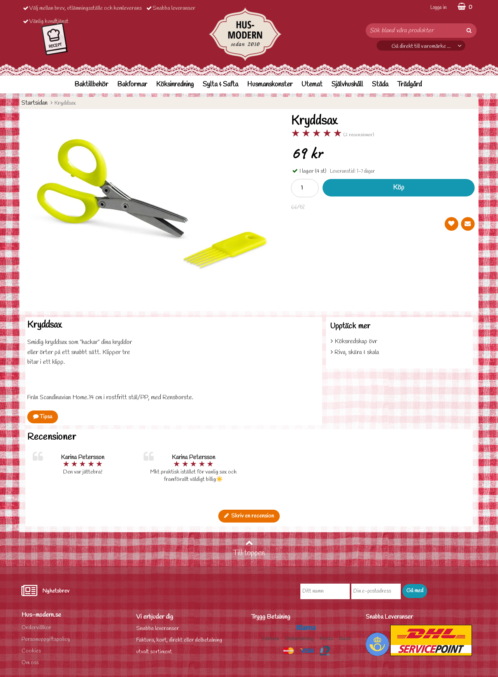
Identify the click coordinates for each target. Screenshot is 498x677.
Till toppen (249, 548)
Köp (398, 187)
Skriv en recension (249, 516)
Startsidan (34, 103)
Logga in (438, 7)
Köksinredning (175, 84)
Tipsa (42, 417)
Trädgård (409, 84)
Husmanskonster (270, 84)
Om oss (30, 662)
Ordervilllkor (36, 627)
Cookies (31, 651)
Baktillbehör (91, 84)
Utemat (312, 84)
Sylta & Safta (220, 84)
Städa (380, 84)
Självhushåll (347, 84)
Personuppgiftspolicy (45, 639)
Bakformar (132, 84)
